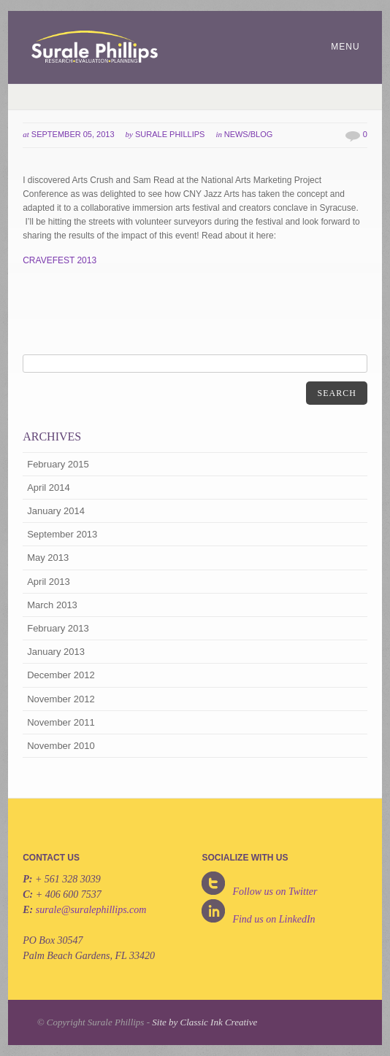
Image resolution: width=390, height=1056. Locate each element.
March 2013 (52, 604)
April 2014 (48, 487)
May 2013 (48, 557)
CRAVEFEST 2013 (59, 260)
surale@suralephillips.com (91, 909)
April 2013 (48, 581)
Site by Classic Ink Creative (204, 1022)
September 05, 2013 (73, 134)
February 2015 (58, 464)
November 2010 (61, 745)
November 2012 (61, 699)
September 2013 (62, 534)
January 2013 (56, 651)
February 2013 (58, 628)
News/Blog (248, 134)
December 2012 (61, 674)
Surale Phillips (169, 134)
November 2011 (61, 722)
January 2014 (56, 510)
